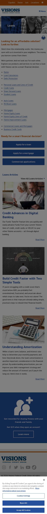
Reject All (23, 505)
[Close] (44, 481)
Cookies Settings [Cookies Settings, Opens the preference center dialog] (23, 498)
